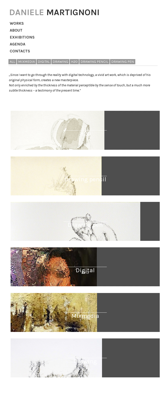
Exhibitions (22, 37)
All (12, 62)
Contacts (20, 51)
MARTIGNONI (54, 12)
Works (17, 23)
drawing (60, 62)
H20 (74, 62)
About (16, 30)
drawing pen (122, 62)
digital (44, 62)
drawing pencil (94, 62)
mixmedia (26, 62)
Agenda (17, 44)
